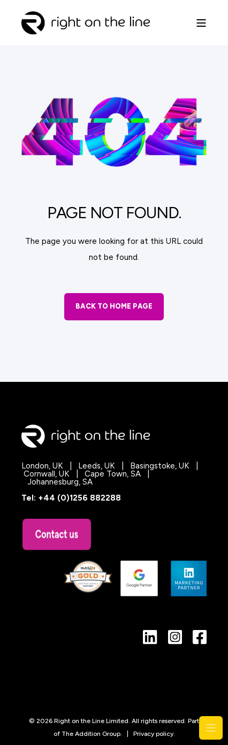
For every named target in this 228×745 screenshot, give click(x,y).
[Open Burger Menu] (201, 23)
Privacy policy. (154, 734)
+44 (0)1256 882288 (79, 498)
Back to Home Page (114, 306)
